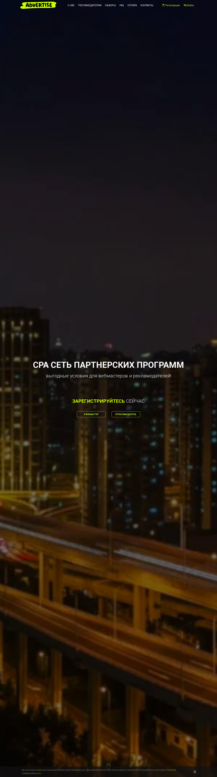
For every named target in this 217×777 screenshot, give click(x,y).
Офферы (110, 5)
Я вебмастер (91, 414)
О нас (71, 5)
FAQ (122, 5)
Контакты (146, 5)
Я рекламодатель (125, 414)
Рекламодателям (89, 5)
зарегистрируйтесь (98, 401)
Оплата (132, 5)
